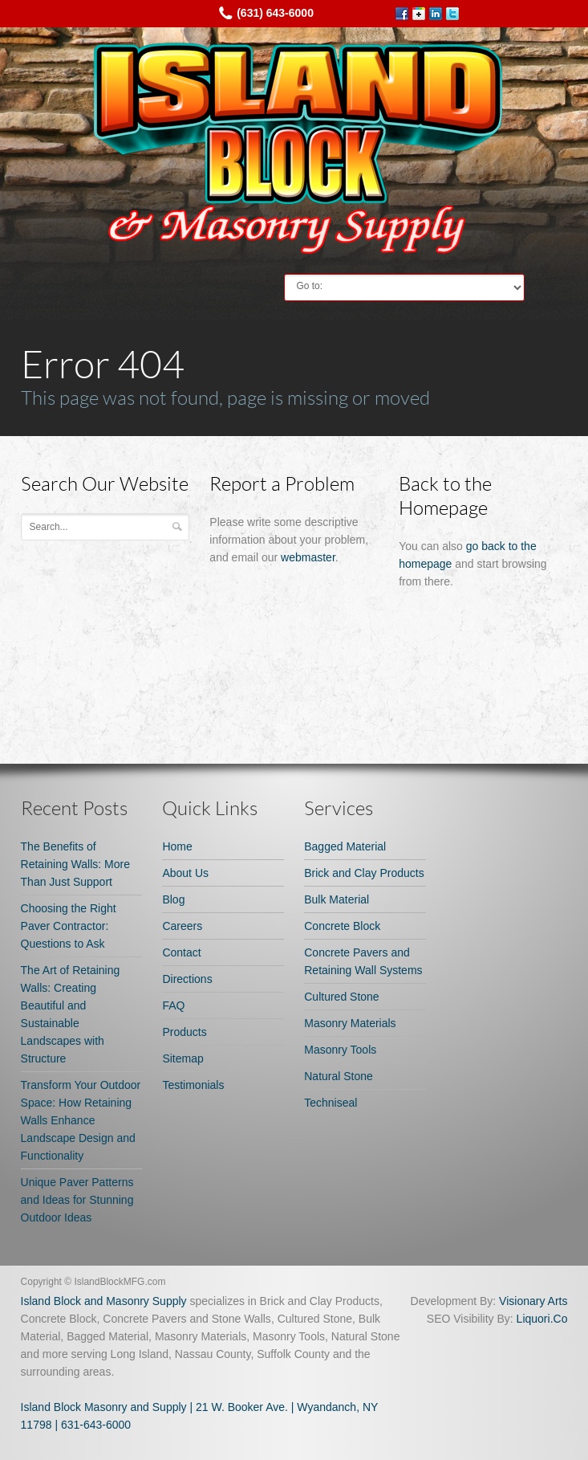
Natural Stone (338, 1076)
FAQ (173, 1005)
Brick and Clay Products (364, 873)
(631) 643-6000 (275, 12)
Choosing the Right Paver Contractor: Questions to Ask (68, 926)
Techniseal (330, 1102)
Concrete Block (342, 926)
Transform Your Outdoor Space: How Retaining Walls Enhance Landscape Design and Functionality (81, 1120)
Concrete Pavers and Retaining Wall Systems (363, 961)
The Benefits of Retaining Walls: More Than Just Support (75, 864)
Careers (182, 926)
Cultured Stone (341, 996)
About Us (185, 873)
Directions (187, 979)
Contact (181, 952)
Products (184, 1032)
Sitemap (182, 1058)
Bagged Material (345, 846)
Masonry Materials (349, 1023)
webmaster (308, 557)
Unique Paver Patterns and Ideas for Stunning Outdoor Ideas (77, 1200)
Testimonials (193, 1085)
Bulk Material (336, 899)
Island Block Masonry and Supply (104, 1407)
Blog (173, 899)
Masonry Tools (340, 1049)
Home (177, 846)
